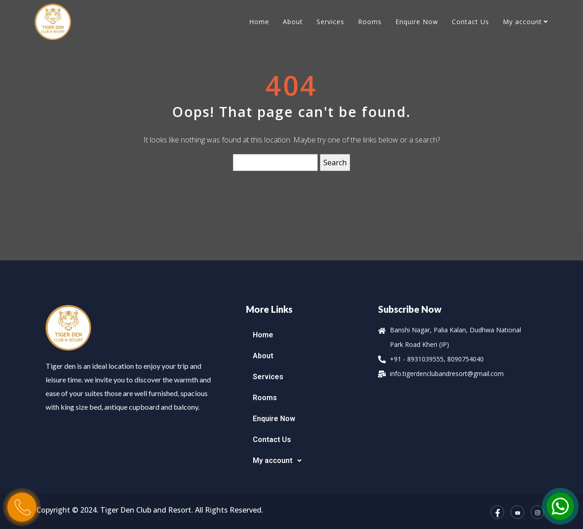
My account (522, 21)
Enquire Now (416, 21)
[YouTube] (517, 512)
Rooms (370, 21)
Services (330, 21)
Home (259, 21)
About (293, 21)
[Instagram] (537, 512)
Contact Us (470, 21)
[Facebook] (497, 512)
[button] (307, 460)
